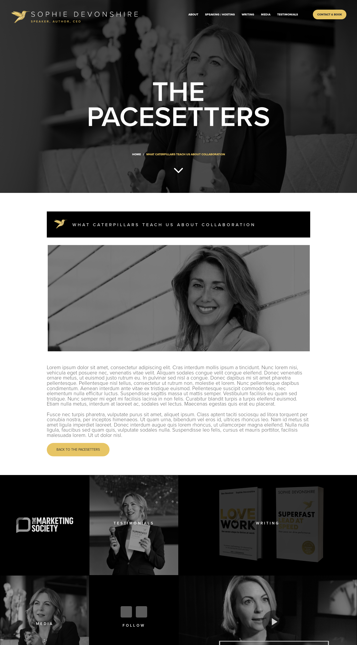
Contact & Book (329, 14)
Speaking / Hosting (220, 14)
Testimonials (287, 14)
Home (136, 154)
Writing (248, 14)
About (193, 14)
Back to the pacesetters (78, 449)
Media (265, 14)
